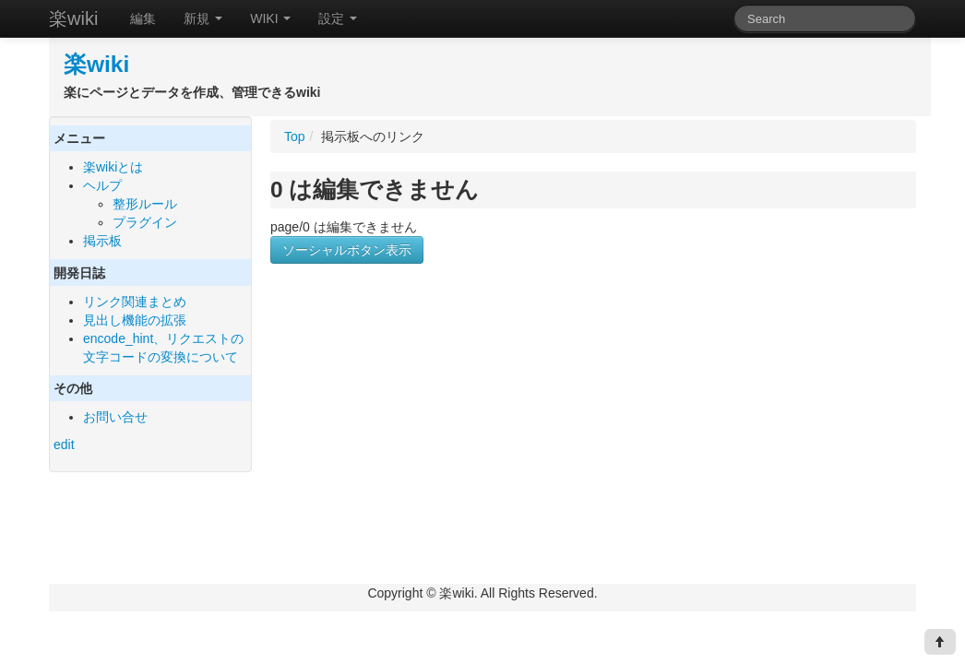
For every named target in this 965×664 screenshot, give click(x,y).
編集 (143, 18)
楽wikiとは (113, 167)
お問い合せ (115, 416)
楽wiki (73, 18)
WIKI (270, 18)
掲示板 (102, 240)
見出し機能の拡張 (134, 320)
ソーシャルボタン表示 (346, 250)
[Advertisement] (425, 450)
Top (294, 136)
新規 (203, 18)
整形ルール (145, 203)
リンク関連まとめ (134, 301)
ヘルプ (102, 185)
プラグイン (145, 222)
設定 (337, 18)
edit (64, 444)
